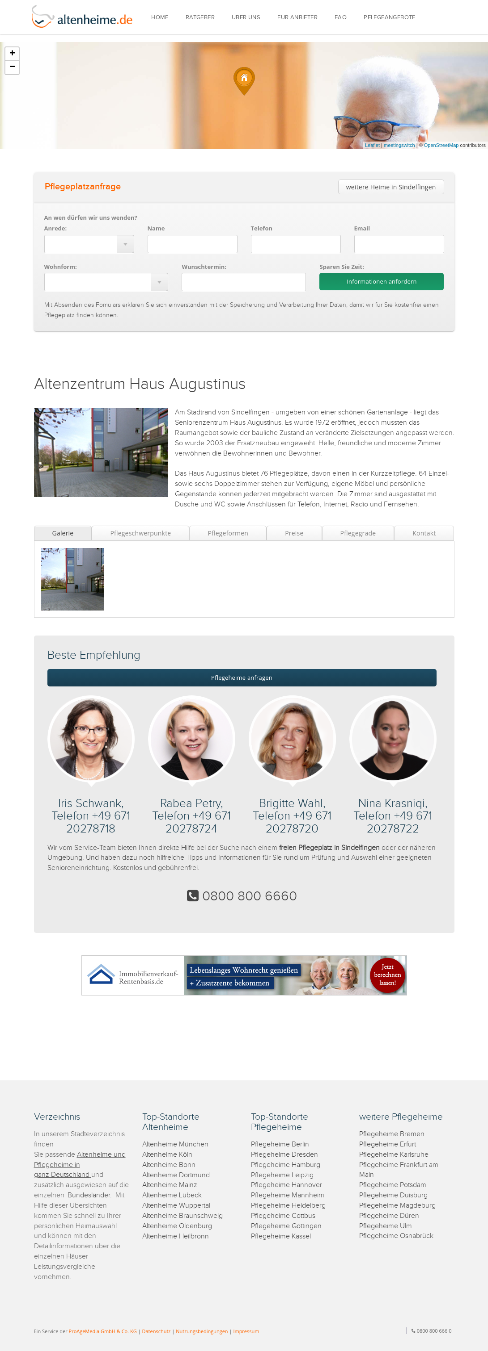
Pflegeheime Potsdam (392, 1185)
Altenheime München (175, 1144)
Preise (294, 533)
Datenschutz (156, 1331)
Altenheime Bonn (168, 1165)
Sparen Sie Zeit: (341, 267)
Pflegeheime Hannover (286, 1185)
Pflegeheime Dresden (284, 1154)
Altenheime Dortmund (176, 1175)
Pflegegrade (358, 533)
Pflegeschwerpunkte (140, 533)
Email (362, 228)
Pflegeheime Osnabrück (396, 1236)
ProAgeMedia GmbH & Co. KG (103, 1331)
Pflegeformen (228, 533)
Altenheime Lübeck (172, 1195)
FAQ (341, 17)
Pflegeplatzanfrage (83, 186)
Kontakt (424, 533)
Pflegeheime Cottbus (283, 1216)
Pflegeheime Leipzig (282, 1175)
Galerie (63, 533)
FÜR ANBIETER (297, 17)
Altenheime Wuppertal (176, 1205)
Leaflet (372, 145)
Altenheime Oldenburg (177, 1226)
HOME (160, 17)
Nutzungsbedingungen (202, 1331)
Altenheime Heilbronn (175, 1236)
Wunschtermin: (204, 267)
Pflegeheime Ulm (385, 1226)
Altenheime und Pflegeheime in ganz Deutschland (80, 1165)
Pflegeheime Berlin (280, 1144)
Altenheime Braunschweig (182, 1216)
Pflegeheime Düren (389, 1216)
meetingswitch (399, 145)
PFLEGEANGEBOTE (390, 17)
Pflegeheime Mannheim (287, 1195)
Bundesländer (89, 1195)
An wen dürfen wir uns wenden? (90, 217)
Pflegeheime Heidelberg (288, 1205)
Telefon (261, 228)
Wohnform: (60, 267)
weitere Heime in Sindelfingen (391, 187)
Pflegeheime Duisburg (393, 1195)
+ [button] (12, 54)
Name (156, 228)
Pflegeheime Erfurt (387, 1144)
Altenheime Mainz (169, 1185)
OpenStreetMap (441, 145)
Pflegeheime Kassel (281, 1236)
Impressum (246, 1331)
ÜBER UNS (246, 17)
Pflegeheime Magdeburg (397, 1205)
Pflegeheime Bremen (391, 1134)
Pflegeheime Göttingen (286, 1226)
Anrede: (55, 228)
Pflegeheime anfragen (241, 677)
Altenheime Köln (167, 1154)
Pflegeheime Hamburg (285, 1165)
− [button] (12, 67)
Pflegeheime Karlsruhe (394, 1154)
